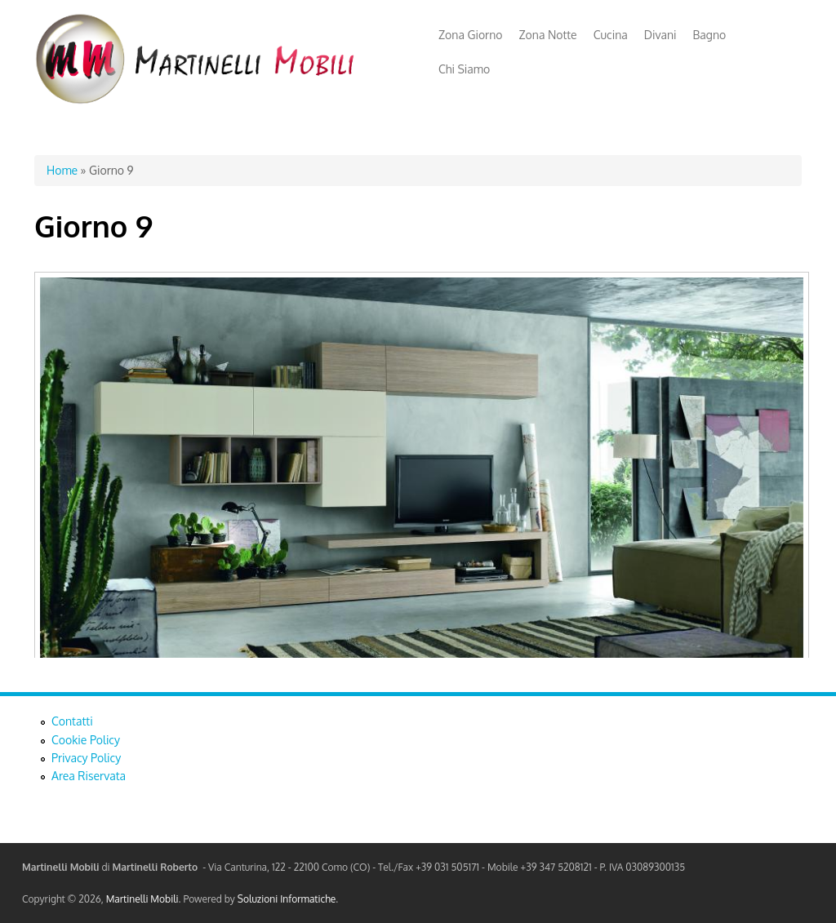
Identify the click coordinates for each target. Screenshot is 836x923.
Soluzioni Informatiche (287, 899)
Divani (660, 35)
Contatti (72, 721)
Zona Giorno (470, 35)
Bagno (710, 35)
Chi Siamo (464, 69)
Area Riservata (88, 776)
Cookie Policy (85, 740)
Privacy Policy (86, 758)
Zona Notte (548, 35)
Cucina (611, 35)
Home (62, 170)
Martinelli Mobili (142, 899)
